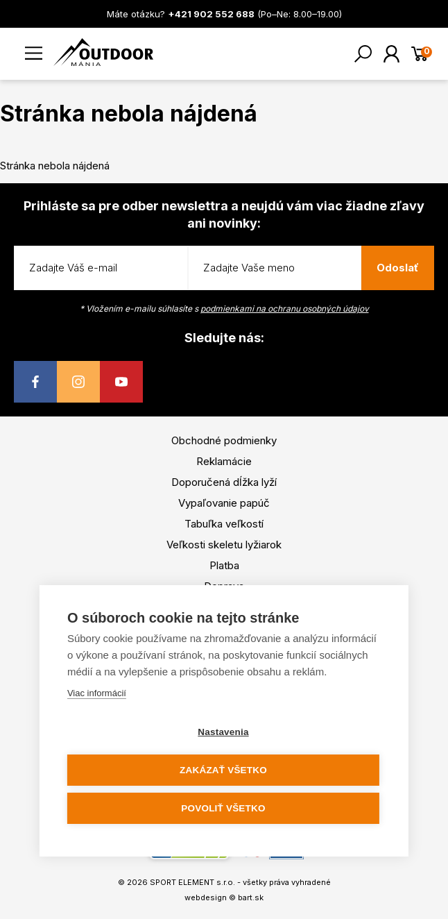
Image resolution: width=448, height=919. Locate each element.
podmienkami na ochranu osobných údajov (284, 308)
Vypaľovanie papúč (224, 502)
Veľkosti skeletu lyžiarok (224, 544)
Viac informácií (96, 693)
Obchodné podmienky (224, 440)
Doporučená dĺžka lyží (224, 482)
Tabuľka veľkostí (224, 523)
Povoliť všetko (223, 808)
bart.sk (251, 897)
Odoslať (398, 267)
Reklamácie (224, 461)
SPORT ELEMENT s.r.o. (192, 882)
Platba (224, 565)
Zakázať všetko (223, 770)
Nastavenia (223, 732)
